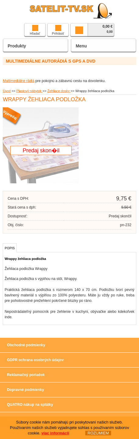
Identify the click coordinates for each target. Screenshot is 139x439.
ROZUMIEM (98, 433)
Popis (10, 248)
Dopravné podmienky (25, 390)
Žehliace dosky (58, 91)
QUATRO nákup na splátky (30, 405)
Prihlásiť (58, 30)
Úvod (7, 91)
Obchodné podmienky (26, 345)
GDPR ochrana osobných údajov (35, 360)
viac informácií (55, 433)
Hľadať (35, 30)
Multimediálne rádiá (18, 81)
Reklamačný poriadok (26, 375)
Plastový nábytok (29, 91)
